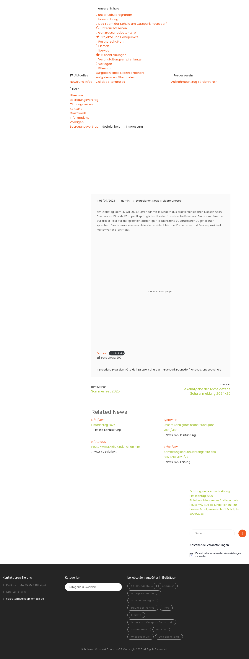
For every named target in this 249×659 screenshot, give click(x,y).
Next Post (225, 384)
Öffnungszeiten (78, 104)
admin (125, 201)
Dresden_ (102, 353)
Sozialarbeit (108, 126)
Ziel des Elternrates (108, 82)
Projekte (165, 201)
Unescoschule (212, 369)
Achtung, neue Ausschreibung (210, 491)
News (155, 201)
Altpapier (168, 586)
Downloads (75, 113)
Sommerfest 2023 (105, 391)
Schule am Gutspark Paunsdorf (169, 369)
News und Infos (78, 82)
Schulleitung (112, 430)
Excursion (118, 369)
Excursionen (120, 163)
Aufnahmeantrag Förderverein (192, 82)
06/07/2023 (107, 201)
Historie (98, 430)
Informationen (78, 118)
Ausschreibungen (142, 600)
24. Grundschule (142, 586)
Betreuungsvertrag (81, 100)
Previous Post (98, 386)
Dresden (104, 369)
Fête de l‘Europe (136, 369)
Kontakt (73, 109)
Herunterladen (117, 353)
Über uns (74, 95)
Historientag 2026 (103, 425)
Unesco (177, 201)
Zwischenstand (169, 636)
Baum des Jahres (142, 607)
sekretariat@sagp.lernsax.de (25, 599)
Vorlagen (74, 122)
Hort (166, 607)
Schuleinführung (185, 435)
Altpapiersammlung (144, 593)
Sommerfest (139, 629)
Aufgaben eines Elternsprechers (118, 73)
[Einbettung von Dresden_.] (161, 291)
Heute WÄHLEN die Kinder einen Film (115, 447)
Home (77, 163)
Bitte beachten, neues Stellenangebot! (215, 500)
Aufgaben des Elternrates (113, 77)
